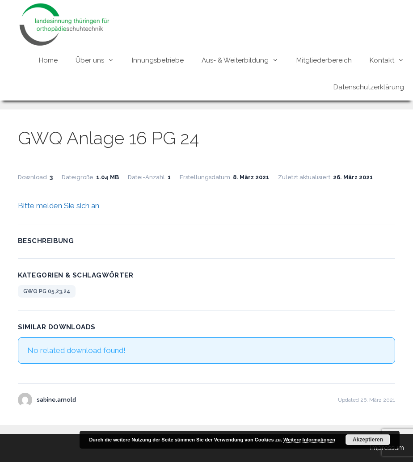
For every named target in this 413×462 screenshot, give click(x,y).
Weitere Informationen (309, 439)
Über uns (99, 60)
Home (48, 60)
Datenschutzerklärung (368, 87)
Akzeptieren (368, 440)
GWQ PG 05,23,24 (46, 291)
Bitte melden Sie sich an (58, 205)
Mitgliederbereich (324, 60)
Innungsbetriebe (158, 60)
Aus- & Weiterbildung (244, 60)
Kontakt (391, 60)
